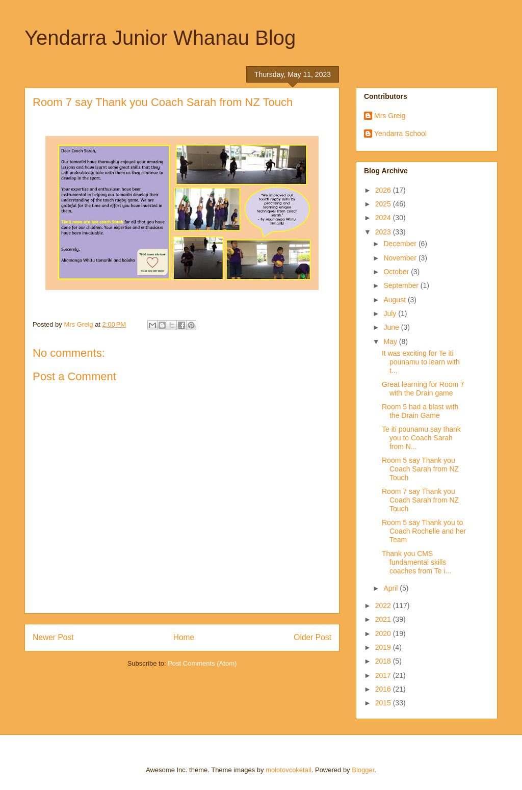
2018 (384, 661)
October (397, 272)
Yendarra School (400, 133)
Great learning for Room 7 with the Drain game (423, 388)
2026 (384, 190)
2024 (384, 218)
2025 (384, 204)
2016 (384, 689)
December (400, 244)
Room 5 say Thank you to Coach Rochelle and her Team (424, 531)
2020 (384, 633)
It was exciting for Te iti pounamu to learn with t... (421, 362)
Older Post (312, 637)
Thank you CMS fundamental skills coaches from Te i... (416, 562)
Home (184, 637)
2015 (384, 703)
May (391, 341)
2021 (384, 619)
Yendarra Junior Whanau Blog (160, 38)
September (401, 285)
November (400, 258)
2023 (384, 232)
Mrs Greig (389, 116)
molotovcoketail (288, 770)
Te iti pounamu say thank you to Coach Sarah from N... (421, 438)
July (390, 313)
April (391, 588)
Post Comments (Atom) (202, 663)
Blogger (363, 770)
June (392, 327)
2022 (384, 605)
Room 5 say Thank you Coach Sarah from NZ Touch (420, 469)
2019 (384, 647)
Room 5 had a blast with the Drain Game (420, 411)
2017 (384, 675)
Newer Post (53, 637)
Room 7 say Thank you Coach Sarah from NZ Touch (420, 500)
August (395, 300)
